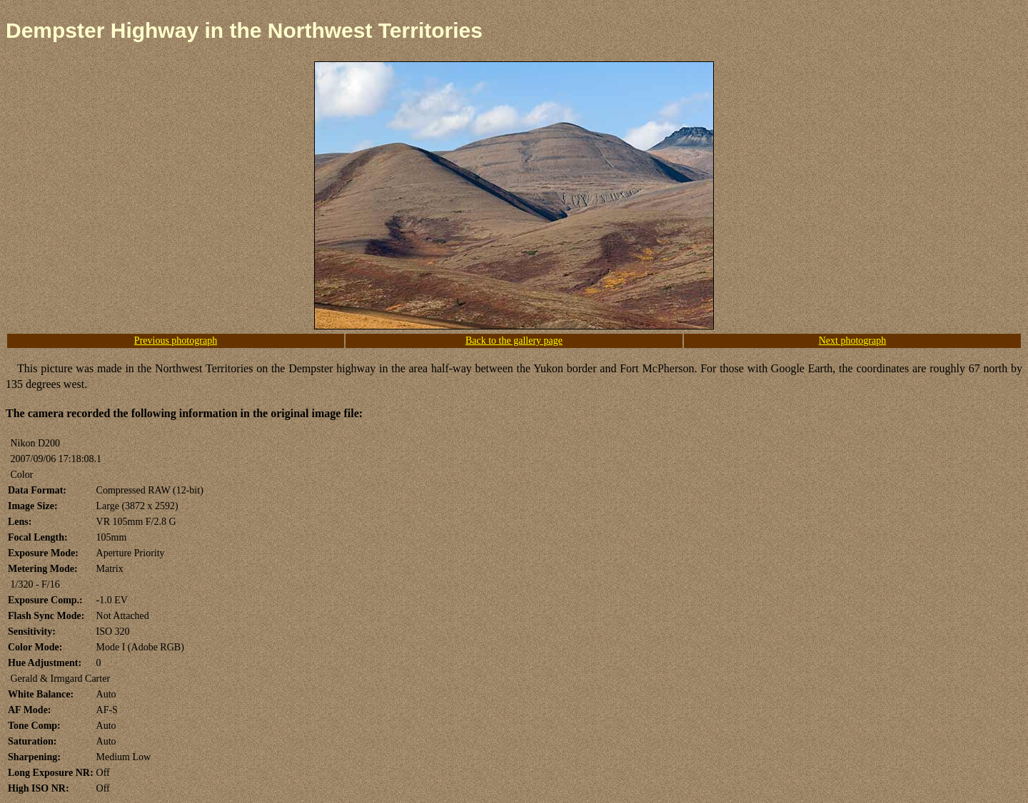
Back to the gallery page (514, 340)
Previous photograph (175, 340)
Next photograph (852, 340)
